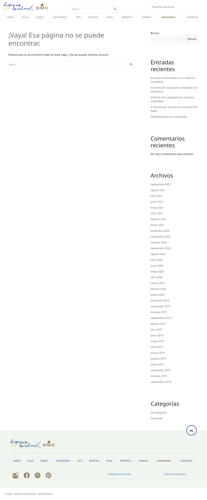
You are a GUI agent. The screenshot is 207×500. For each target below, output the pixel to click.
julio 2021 (156, 196)
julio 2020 (156, 260)
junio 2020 (157, 265)
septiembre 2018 (161, 382)
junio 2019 (157, 335)
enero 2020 (157, 294)
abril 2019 (157, 347)
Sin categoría (158, 412)
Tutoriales (157, 418)
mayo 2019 (157, 341)
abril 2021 (157, 213)
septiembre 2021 (161, 184)
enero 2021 (157, 225)
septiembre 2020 (161, 248)
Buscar (155, 33)
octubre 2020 (159, 242)
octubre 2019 (159, 312)
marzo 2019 (158, 353)
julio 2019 (156, 329)
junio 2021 (157, 202)
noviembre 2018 (160, 370)
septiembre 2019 (161, 318)
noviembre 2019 (160, 306)
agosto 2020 (158, 254)
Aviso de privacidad (174, 474)
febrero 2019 (158, 358)
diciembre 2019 (160, 300)
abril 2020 (157, 277)
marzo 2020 (158, 283)
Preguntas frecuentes (163, 6)
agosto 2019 (158, 324)
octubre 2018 (159, 376)
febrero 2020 (158, 289)
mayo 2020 (157, 271)
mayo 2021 (157, 207)
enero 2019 (157, 364)
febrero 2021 (158, 219)
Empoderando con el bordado (169, 116)
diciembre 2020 (160, 231)
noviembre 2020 (160, 236)
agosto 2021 (158, 190)
